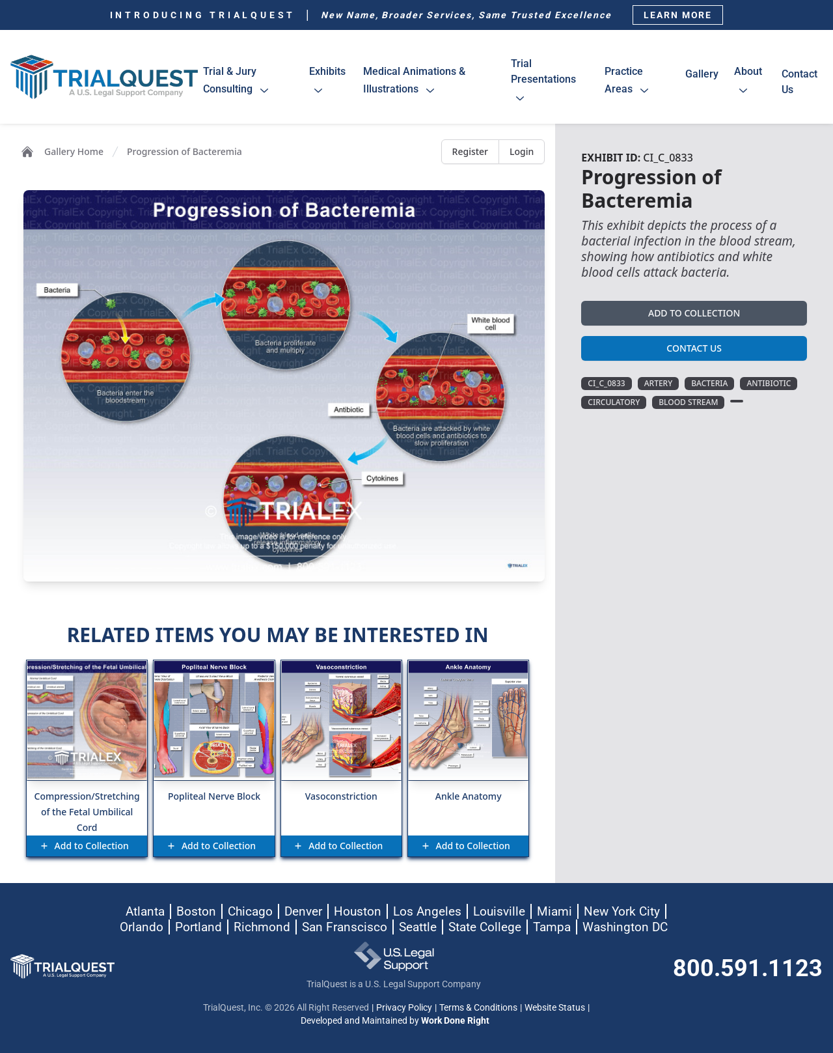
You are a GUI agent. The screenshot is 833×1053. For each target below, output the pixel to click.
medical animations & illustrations (414, 82)
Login (522, 151)
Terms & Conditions (478, 1007)
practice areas (630, 82)
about (748, 82)
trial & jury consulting (239, 82)
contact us (799, 82)
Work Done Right (455, 1020)
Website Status (555, 1007)
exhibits (327, 82)
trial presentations (543, 82)
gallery (701, 82)
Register (470, 151)
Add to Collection (694, 313)
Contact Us (694, 348)
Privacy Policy (404, 1007)
